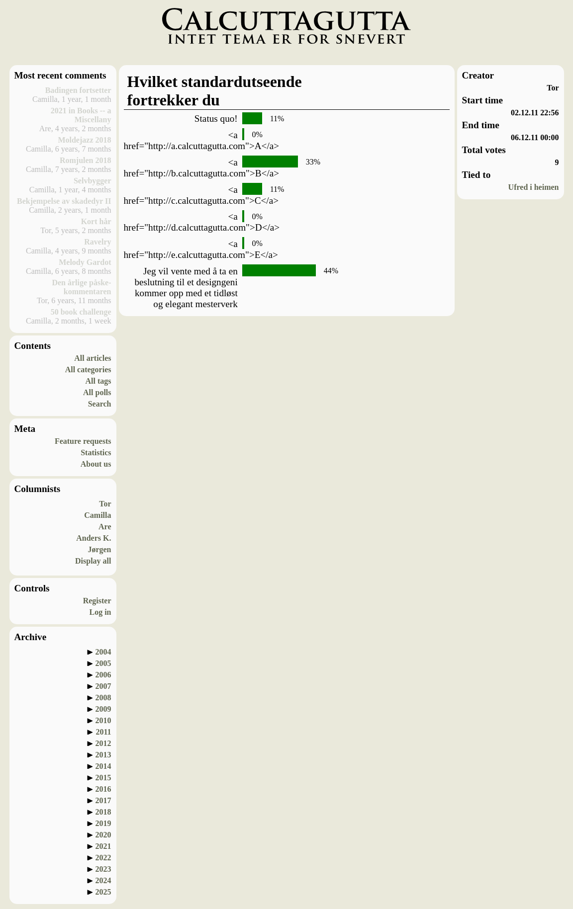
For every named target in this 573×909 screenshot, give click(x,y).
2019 (103, 823)
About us (96, 464)
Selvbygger (92, 180)
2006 (103, 674)
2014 (103, 766)
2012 (103, 743)
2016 (103, 789)
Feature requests (83, 441)
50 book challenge (81, 312)
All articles (92, 358)
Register (97, 600)
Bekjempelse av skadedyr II (64, 201)
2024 (103, 880)
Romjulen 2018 (85, 160)
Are (104, 526)
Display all (93, 561)
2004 (103, 652)
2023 (103, 869)
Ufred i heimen (533, 187)
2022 (103, 857)
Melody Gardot (85, 262)
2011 (103, 732)
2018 (103, 812)
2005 (103, 663)
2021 (103, 846)
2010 (103, 720)
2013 (103, 754)
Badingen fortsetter (78, 90)
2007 (103, 686)
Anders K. (93, 538)
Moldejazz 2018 (84, 140)
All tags (98, 381)
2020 (103, 834)
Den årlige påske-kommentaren (81, 287)
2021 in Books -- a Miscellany (81, 115)
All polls (97, 392)
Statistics (96, 452)
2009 (103, 709)
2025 (103, 892)
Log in (100, 612)
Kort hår (96, 221)
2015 (103, 777)
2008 (103, 697)
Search (99, 404)
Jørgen (99, 549)
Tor (105, 503)
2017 (103, 800)
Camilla (97, 515)
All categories (88, 369)
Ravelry (97, 242)
